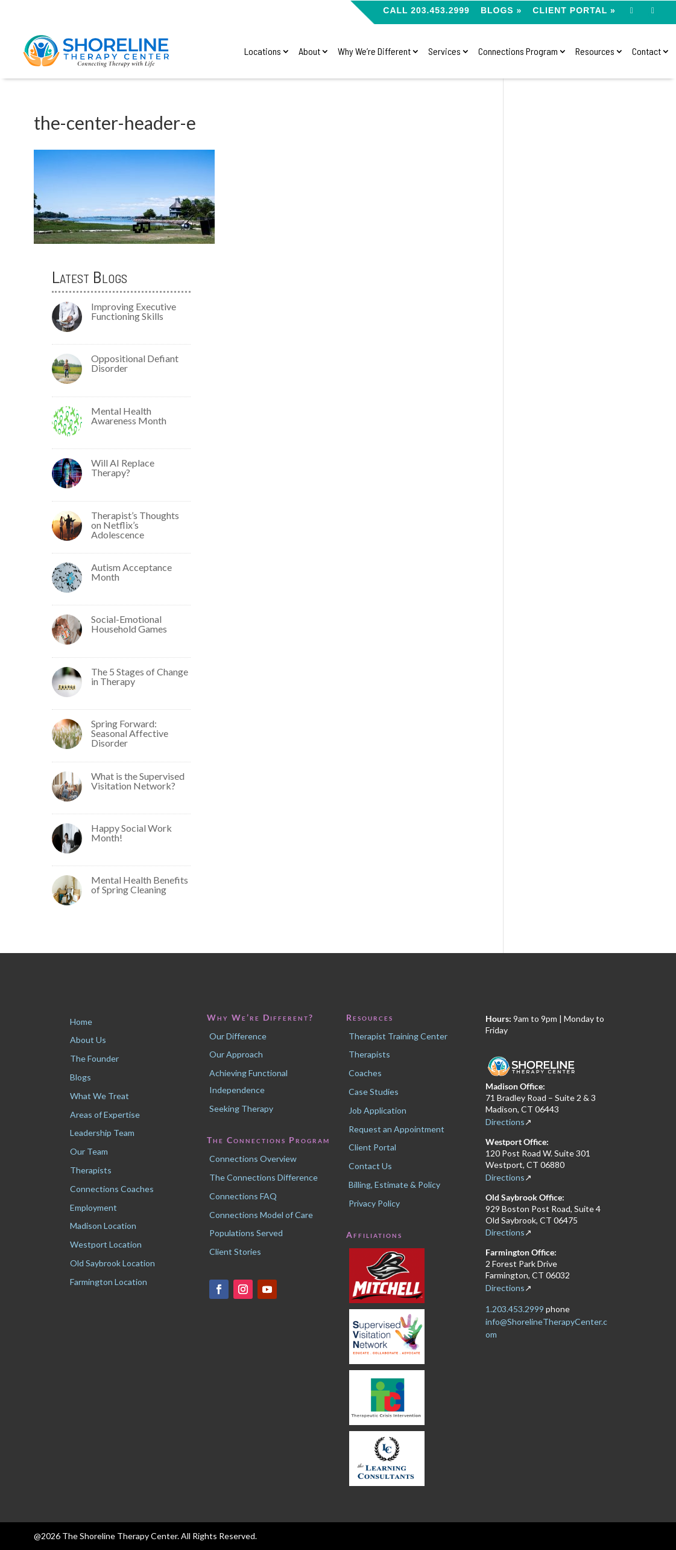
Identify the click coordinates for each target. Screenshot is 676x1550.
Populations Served (246, 1233)
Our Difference (238, 1036)
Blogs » (501, 10)
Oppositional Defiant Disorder (134, 363)
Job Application (377, 1110)
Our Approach (236, 1054)
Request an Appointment (396, 1129)
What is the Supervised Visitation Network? (138, 780)
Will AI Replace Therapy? (122, 467)
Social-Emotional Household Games (129, 623)
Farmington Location (108, 1282)
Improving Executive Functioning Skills (133, 311)
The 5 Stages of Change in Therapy (139, 676)
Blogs (80, 1077)
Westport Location (106, 1244)
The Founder (94, 1058)
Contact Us (370, 1166)
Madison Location (103, 1225)
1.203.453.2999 (515, 1309)
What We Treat (99, 1096)
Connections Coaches (112, 1189)
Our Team (89, 1151)
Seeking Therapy (241, 1108)
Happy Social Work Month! (131, 832)
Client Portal (372, 1147)
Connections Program (518, 51)
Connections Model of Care (261, 1215)
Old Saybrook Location (112, 1263)
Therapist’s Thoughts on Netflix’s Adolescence (135, 524)
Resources (594, 51)
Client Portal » (573, 10)
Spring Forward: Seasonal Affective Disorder (129, 733)
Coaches (365, 1073)
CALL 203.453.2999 (426, 10)
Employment (93, 1207)
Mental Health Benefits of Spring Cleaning (139, 884)
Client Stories (235, 1251)
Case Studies (374, 1091)
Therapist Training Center (398, 1036)
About (309, 51)
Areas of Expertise (105, 1114)
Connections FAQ (243, 1196)
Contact (646, 51)
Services (444, 51)
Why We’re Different (374, 51)
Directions (505, 1122)
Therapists (91, 1170)
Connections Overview (253, 1158)
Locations (262, 51)
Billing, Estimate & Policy (394, 1184)
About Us (88, 1040)
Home (81, 1021)
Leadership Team (102, 1132)
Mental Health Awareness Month (128, 415)
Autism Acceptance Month (131, 571)
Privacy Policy (374, 1203)
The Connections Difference (263, 1177)
